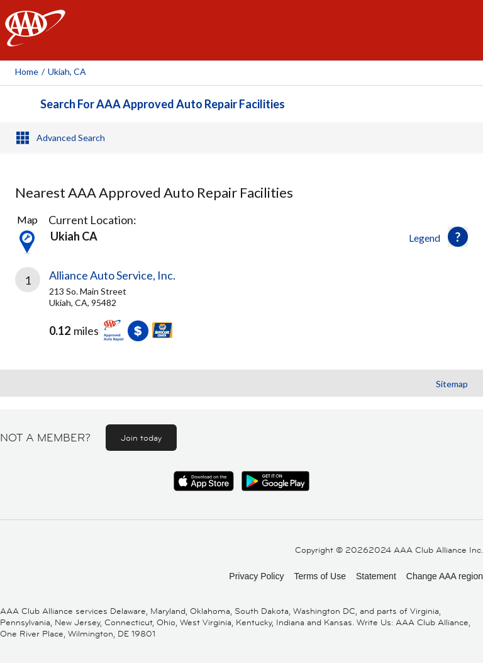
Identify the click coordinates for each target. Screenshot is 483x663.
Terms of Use (319, 576)
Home (26, 71)
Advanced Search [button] (70, 137)
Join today (141, 437)
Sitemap (452, 383)
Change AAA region (444, 576)
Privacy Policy (256, 576)
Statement (376, 576)
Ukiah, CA (67, 71)
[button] (458, 237)
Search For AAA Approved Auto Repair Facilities (162, 104)
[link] (241, 313)
